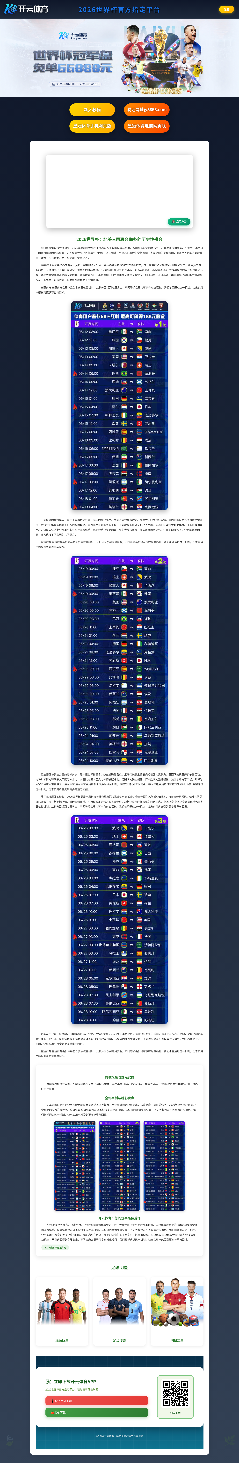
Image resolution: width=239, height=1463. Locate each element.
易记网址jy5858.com (147, 109)
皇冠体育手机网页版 (92, 125)
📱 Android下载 (61, 1401)
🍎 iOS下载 (58, 1412)
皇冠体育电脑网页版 (147, 125)
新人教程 (92, 109)
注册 (226, 9)
